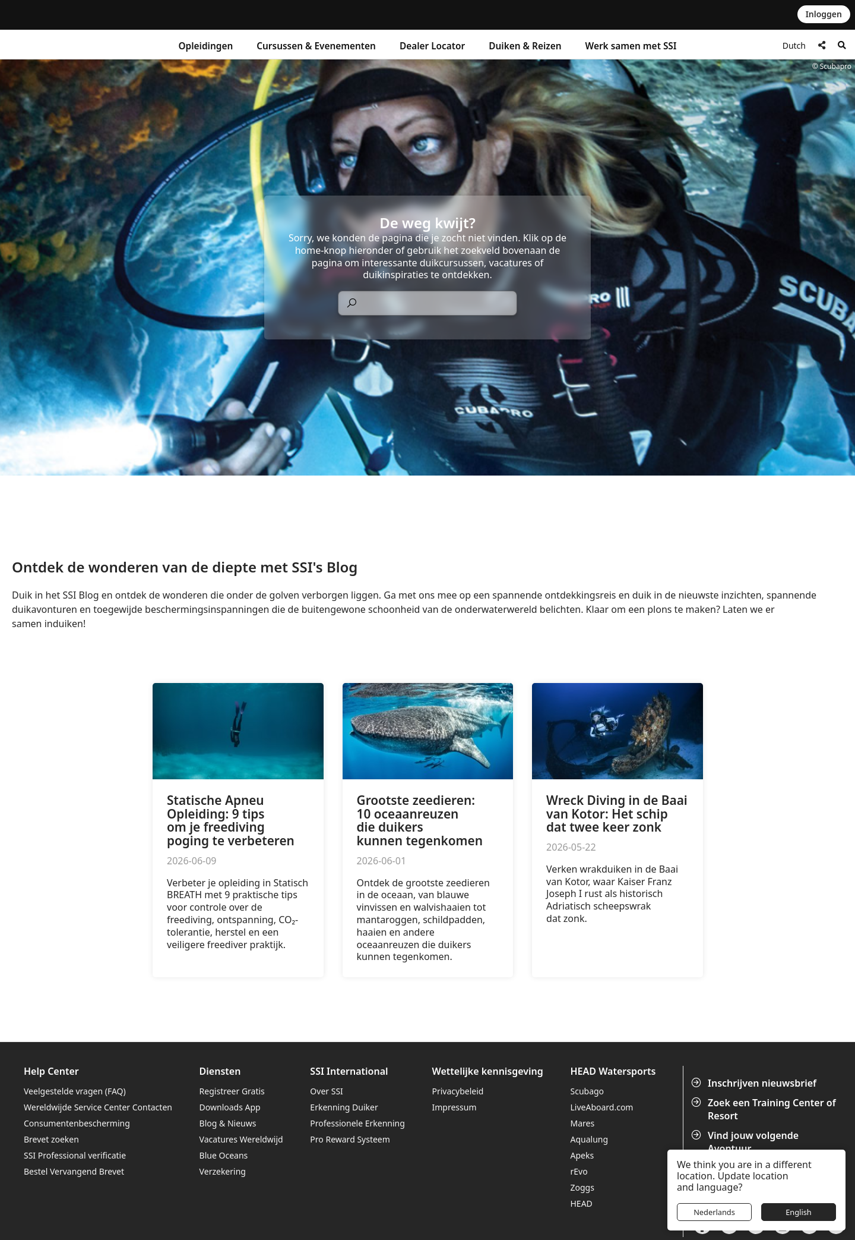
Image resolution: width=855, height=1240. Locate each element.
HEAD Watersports (613, 1071)
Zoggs (582, 1187)
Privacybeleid (458, 1091)
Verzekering (223, 1171)
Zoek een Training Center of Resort (765, 1109)
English (799, 1212)
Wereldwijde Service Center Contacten (98, 1107)
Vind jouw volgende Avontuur (746, 1142)
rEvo (578, 1171)
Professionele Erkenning (357, 1123)
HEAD (581, 1203)
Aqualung (589, 1139)
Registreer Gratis (232, 1091)
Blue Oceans (224, 1155)
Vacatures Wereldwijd (241, 1139)
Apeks (582, 1155)
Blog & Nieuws (228, 1123)
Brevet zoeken (51, 1139)
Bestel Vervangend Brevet (74, 1171)
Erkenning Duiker (344, 1107)
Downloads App (230, 1107)
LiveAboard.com (601, 1107)
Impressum (454, 1107)
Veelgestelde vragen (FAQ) (75, 1091)
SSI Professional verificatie (75, 1155)
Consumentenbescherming (77, 1123)
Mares (582, 1123)
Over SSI (326, 1091)
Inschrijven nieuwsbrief (755, 1083)
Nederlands (714, 1212)
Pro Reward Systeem (350, 1139)
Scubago (587, 1091)
